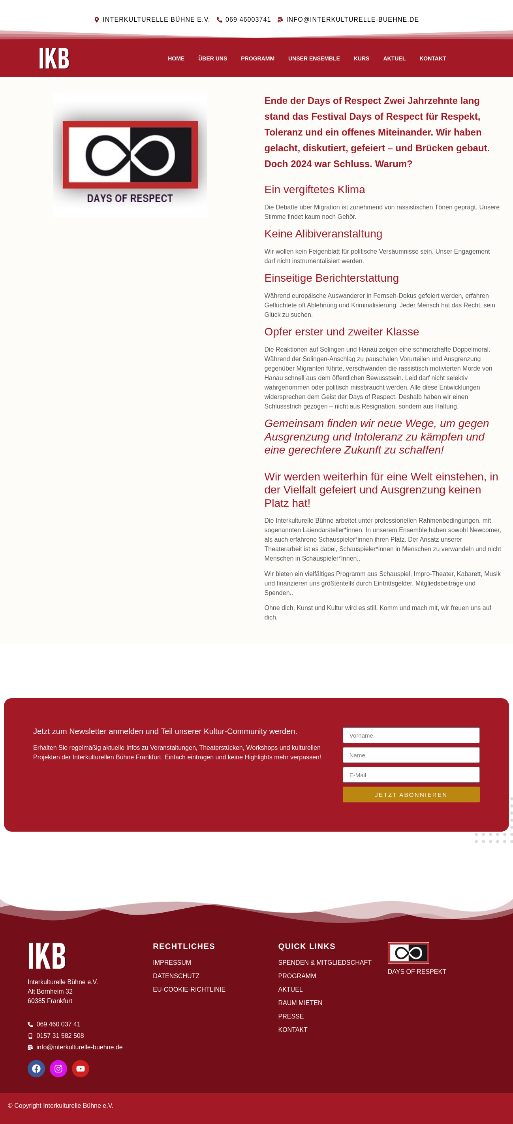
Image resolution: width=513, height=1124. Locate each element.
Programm (257, 58)
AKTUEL (394, 58)
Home (176, 58)
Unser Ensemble (314, 58)
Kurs (362, 58)
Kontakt (432, 58)
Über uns (212, 58)
